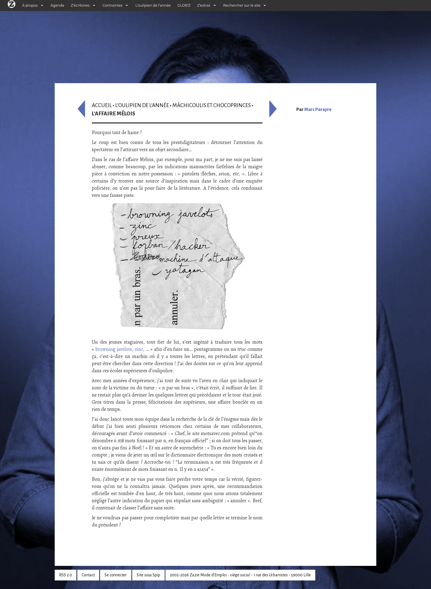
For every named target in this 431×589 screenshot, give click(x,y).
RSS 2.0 (65, 575)
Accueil (102, 105)
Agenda (57, 5)
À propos (30, 5)
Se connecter (115, 575)
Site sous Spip (148, 575)
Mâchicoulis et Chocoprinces (211, 105)
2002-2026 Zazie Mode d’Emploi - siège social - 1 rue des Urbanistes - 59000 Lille (240, 575)
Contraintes (113, 5)
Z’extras (203, 5)
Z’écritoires (80, 5)
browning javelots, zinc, (119, 349)
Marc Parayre (317, 109)
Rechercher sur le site (241, 5)
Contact (88, 575)
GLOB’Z (183, 5)
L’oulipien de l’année (153, 5)
